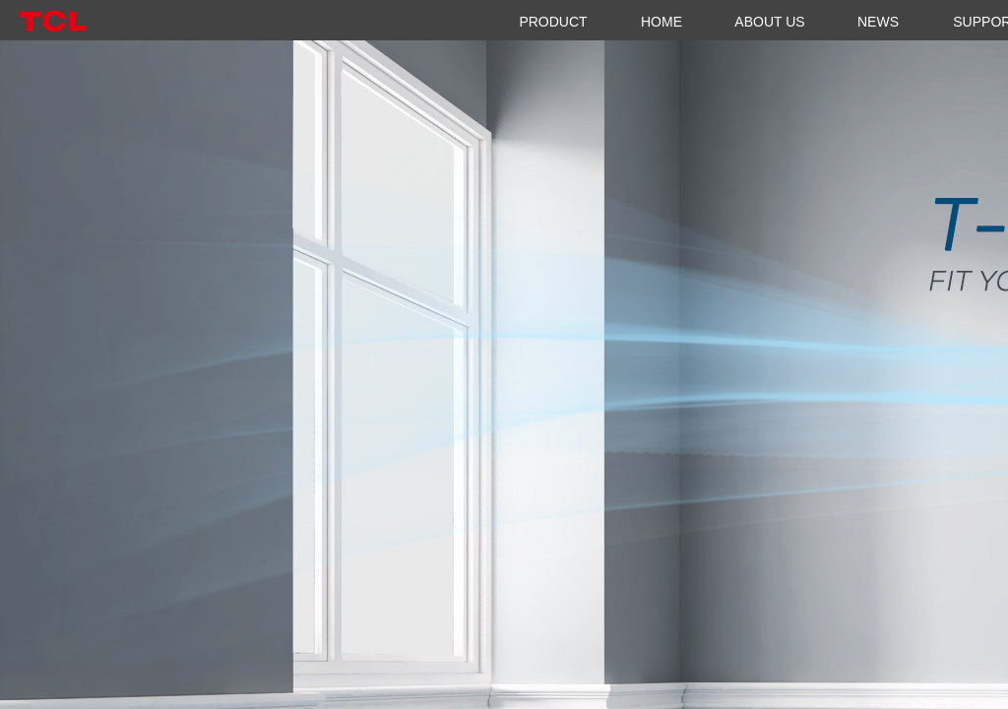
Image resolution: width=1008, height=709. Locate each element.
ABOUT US (769, 22)
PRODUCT (553, 22)
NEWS (878, 22)
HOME (661, 22)
